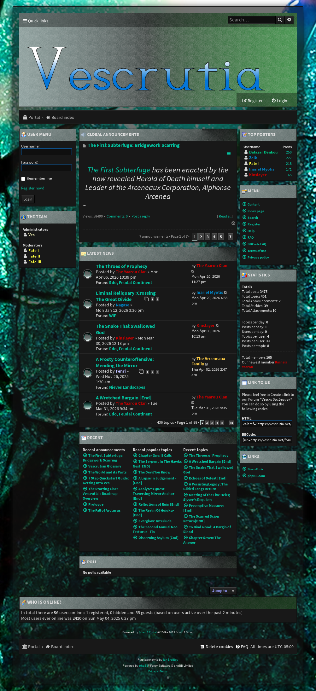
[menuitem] (279, 101)
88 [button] (231, 423)
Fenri (121, 371)
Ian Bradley (170, 660)
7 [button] (230, 237)
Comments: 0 (117, 216)
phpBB (143, 666)
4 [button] (214, 237)
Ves (31, 235)
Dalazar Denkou (263, 152)
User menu (36, 134)
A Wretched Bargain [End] (124, 398)
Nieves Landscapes (127, 387)
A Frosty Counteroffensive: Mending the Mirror (125, 362)
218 (289, 164)
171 (289, 169)
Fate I (33, 250)
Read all (225, 216)
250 (289, 152)
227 (289, 158)
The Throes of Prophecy (121, 266)
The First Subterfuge (118, 170)
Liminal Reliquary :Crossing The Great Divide (126, 296)
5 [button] (221, 237)
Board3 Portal (148, 633)
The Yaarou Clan (131, 272)
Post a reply (141, 216)
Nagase (122, 305)
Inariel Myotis (209, 292)
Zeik (253, 158)
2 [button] (201, 237)
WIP (112, 316)
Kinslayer (125, 338)
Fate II (34, 256)
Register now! (32, 188)
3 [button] (208, 237)
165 (289, 175)
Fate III (34, 262)
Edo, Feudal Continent (130, 283)
